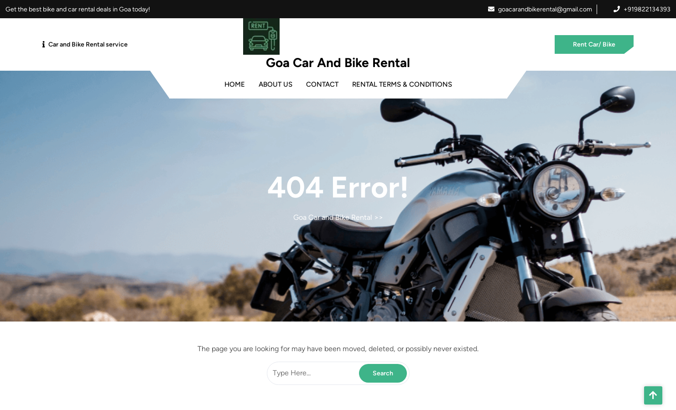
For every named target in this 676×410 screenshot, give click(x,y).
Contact (322, 84)
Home (234, 84)
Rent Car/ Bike (594, 44)
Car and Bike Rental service (88, 44)
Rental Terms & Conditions (402, 84)
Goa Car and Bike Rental (338, 62)
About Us (275, 84)
